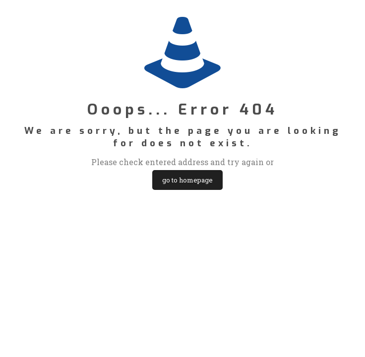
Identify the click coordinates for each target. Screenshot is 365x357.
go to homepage (187, 180)
